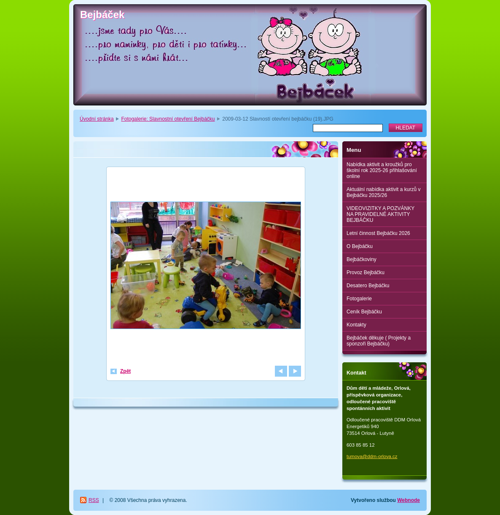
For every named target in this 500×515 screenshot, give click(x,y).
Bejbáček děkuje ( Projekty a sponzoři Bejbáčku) (379, 341)
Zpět (125, 371)
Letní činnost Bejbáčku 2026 (378, 233)
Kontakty (356, 325)
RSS (94, 500)
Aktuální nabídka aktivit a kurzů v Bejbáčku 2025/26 (383, 192)
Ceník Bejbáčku (364, 312)
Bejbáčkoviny (361, 259)
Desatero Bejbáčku (368, 286)
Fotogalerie (359, 299)
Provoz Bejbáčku (365, 272)
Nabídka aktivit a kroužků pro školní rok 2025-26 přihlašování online (382, 170)
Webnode (408, 500)
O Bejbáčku (360, 246)
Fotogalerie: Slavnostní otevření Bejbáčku (168, 119)
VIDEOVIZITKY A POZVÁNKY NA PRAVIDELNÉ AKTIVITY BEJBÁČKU (380, 214)
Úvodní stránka (97, 119)
